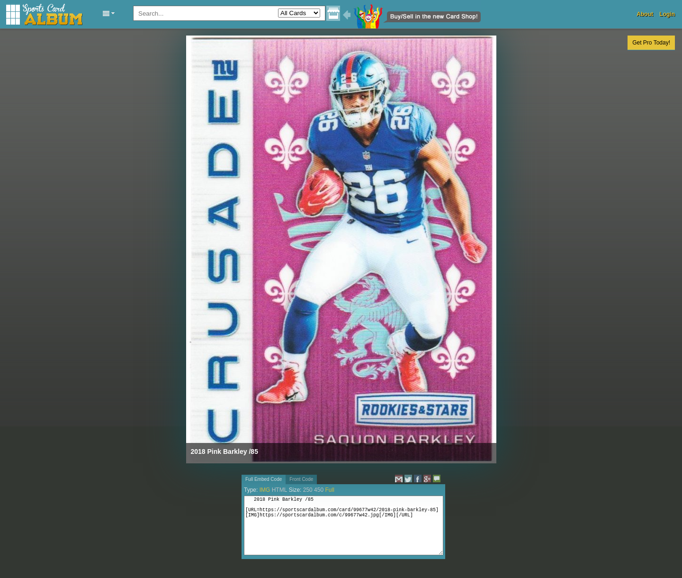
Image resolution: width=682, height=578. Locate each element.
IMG (265, 490)
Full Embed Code (263, 479)
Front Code (301, 479)
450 (318, 490)
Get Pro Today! (651, 42)
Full (329, 490)
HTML (279, 490)
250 (308, 490)
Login (667, 14)
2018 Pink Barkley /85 (224, 451)
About (645, 14)
